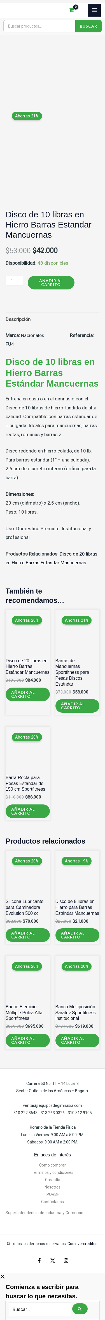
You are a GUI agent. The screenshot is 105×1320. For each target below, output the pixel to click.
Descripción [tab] (18, 319)
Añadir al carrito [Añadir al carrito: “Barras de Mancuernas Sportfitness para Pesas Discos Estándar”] (73, 705)
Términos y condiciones (52, 1172)
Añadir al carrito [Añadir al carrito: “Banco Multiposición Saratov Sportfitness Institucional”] (73, 1040)
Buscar (88, 26)
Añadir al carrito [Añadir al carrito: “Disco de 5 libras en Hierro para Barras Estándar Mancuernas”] (73, 935)
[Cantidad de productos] (14, 281)
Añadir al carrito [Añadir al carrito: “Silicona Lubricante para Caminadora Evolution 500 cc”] (23, 935)
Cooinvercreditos (82, 1243)
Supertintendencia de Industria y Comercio (44, 1212)
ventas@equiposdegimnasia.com (52, 1105)
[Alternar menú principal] (94, 10)
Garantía (52, 1180)
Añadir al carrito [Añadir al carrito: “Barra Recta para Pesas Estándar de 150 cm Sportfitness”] (23, 811)
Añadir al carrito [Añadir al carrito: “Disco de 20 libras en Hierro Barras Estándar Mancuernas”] (23, 694)
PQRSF (52, 1194)
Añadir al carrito (51, 282)
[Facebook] (39, 1260)
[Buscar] (80, 1308)
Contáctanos (52, 1201)
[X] (52, 1260)
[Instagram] (66, 1260)
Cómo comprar (52, 1165)
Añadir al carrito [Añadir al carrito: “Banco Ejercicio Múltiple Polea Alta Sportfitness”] (23, 1040)
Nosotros (52, 1187)
